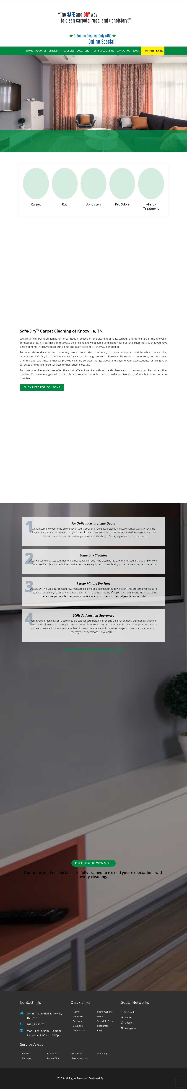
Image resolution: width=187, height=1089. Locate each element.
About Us (41, 50)
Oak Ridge (102, 1053)
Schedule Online (104, 50)
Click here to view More (93, 863)
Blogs (136, 50)
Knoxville (52, 1053)
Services (55, 50)
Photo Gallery (104, 1011)
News (100, 1016)
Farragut (26, 1058)
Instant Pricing (153, 50)
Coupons (68, 50)
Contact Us (123, 50)
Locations (84, 50)
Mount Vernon (80, 1058)
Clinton (26, 1053)
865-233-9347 (35, 1024)
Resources (102, 1025)
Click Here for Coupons (41, 387)
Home (29, 50)
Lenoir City (53, 1058)
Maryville (77, 1053)
